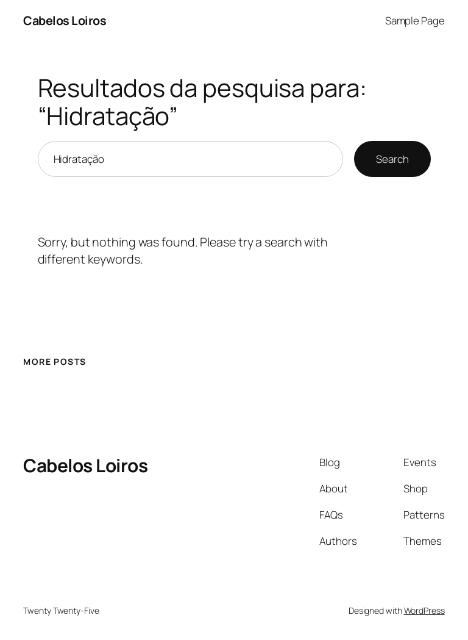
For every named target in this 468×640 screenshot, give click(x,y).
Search (392, 159)
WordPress (424, 610)
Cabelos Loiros (64, 20)
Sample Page (415, 20)
